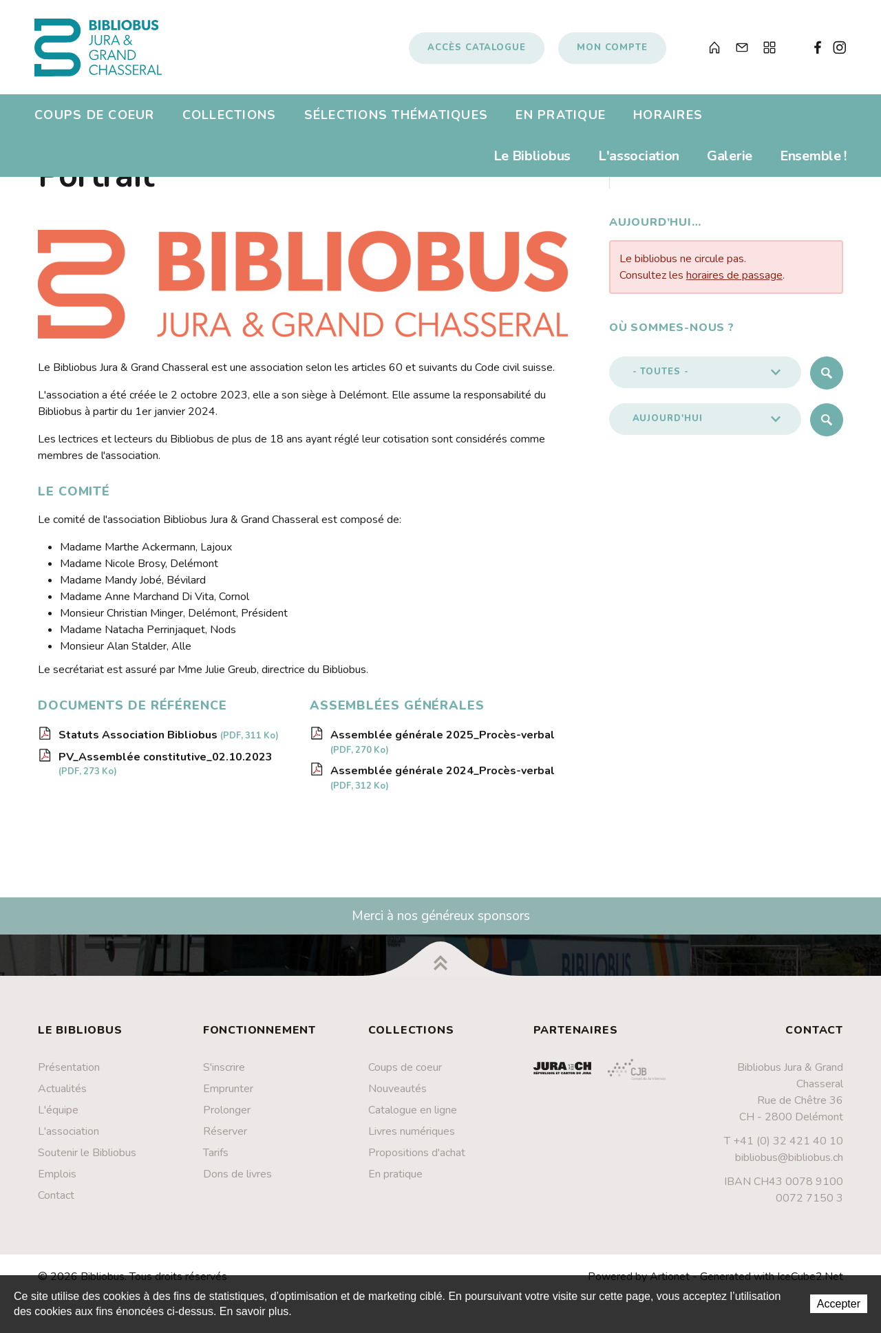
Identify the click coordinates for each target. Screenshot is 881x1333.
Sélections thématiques (396, 119)
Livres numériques (411, 1137)
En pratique (561, 119)
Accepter (838, 1304)
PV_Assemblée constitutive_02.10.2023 (166, 770)
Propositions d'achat (416, 1158)
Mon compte (612, 50)
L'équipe (58, 1116)
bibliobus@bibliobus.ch (789, 1164)
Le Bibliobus (532, 160)
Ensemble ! (813, 160)
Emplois (57, 1180)
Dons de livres (237, 1180)
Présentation (69, 1073)
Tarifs (216, 1158)
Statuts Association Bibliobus (169, 741)
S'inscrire (224, 1073)
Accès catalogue (476, 50)
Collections (229, 119)
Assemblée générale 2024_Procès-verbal (442, 784)
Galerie (729, 160)
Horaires (668, 119)
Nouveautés (397, 1094)
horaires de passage (734, 281)
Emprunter (228, 1094)
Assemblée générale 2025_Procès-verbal (442, 748)
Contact (56, 1201)
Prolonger (227, 1116)
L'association (638, 160)
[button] (705, 378)
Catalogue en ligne (412, 1116)
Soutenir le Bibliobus (87, 1158)
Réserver (225, 1137)
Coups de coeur (94, 119)
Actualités (62, 1094)
